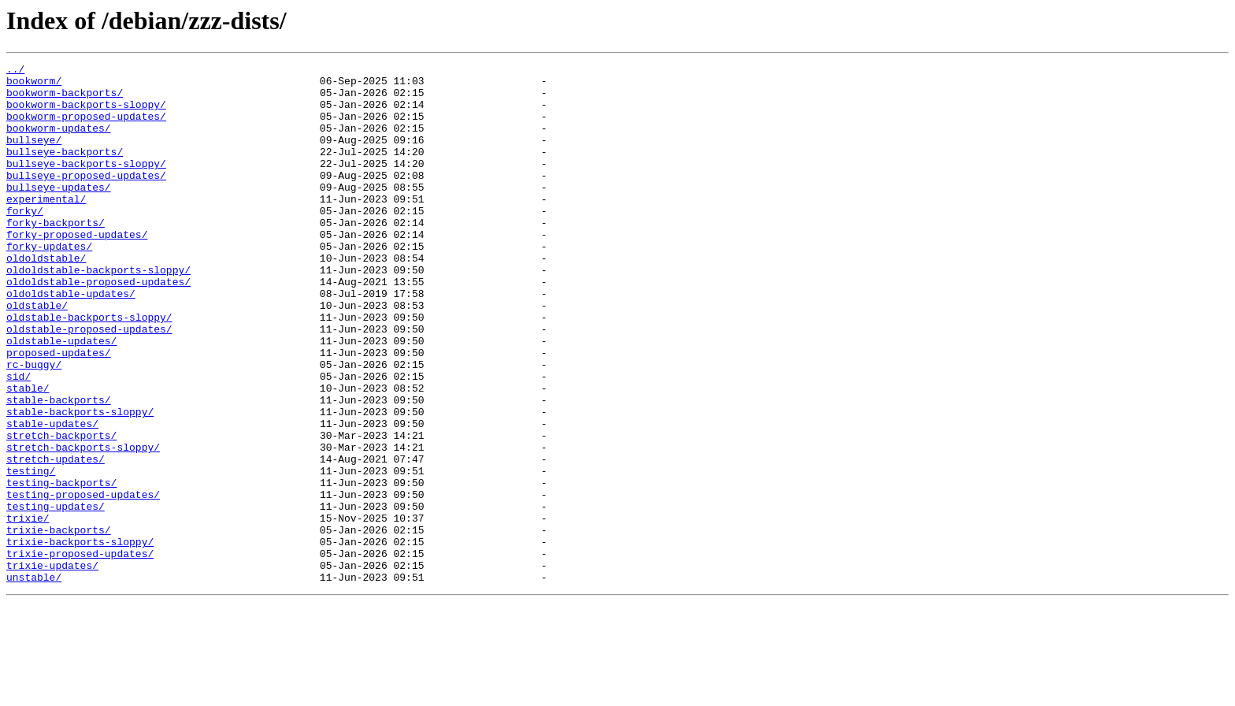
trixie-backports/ (58, 624)
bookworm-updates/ (58, 142)
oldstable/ (37, 354)
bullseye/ (33, 156)
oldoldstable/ (46, 298)
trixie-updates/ (52, 667)
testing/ (30, 553)
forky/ (24, 241)
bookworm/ (33, 85)
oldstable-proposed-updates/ (89, 383)
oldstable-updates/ (61, 397)
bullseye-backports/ (64, 170)
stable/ (28, 454)
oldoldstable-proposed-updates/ (98, 326)
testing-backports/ (61, 567)
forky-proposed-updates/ (76, 269)
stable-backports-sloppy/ (80, 482)
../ (15, 71)
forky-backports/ (55, 255)
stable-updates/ (52, 496)
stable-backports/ (58, 468)
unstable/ (33, 681)
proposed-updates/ (58, 411)
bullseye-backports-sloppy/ (86, 184)
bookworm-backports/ (64, 99)
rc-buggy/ (33, 425)
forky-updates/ (49, 284)
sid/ (18, 440)
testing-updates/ (55, 596)
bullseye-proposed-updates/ (86, 198)
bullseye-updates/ (58, 213)
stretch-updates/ (55, 539)
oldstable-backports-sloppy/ (89, 369)
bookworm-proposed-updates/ (86, 128)
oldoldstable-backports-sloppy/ (98, 312)
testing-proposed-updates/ (83, 581)
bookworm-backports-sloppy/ (86, 113)
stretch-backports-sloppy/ (83, 525)
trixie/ (28, 610)
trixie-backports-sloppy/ (80, 638)
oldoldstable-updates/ (70, 340)
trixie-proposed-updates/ (80, 652)
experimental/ (46, 227)
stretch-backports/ (61, 510)
